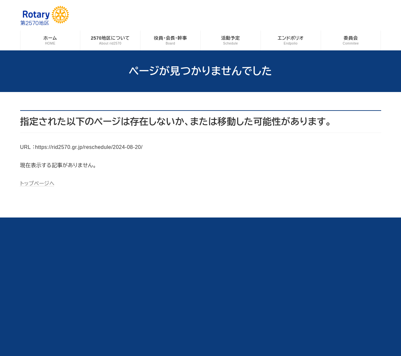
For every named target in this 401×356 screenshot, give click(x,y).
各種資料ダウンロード (45, 223)
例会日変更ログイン (231, 223)
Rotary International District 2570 (198, 344)
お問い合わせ (275, 223)
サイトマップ (311, 223)
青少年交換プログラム (147, 223)
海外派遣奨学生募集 (96, 223)
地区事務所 (191, 223)
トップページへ (37, 183)
